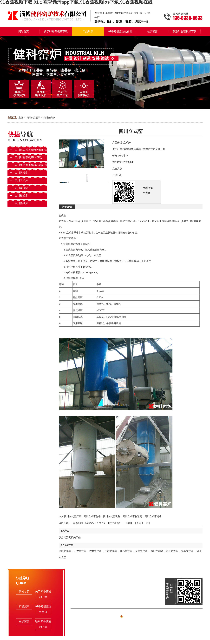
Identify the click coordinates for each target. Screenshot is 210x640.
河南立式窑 (141, 551)
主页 (21, 117)
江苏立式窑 (111, 551)
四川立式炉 (49, 117)
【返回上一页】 (142, 523)
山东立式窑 (80, 551)
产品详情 (67, 206)
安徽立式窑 (187, 551)
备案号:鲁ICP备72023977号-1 (136, 617)
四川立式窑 (157, 551)
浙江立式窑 (172, 551)
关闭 (128, 523)
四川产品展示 (33, 117)
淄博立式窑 (65, 551)
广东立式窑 (95, 551)
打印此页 (114, 523)
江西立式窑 (126, 551)
